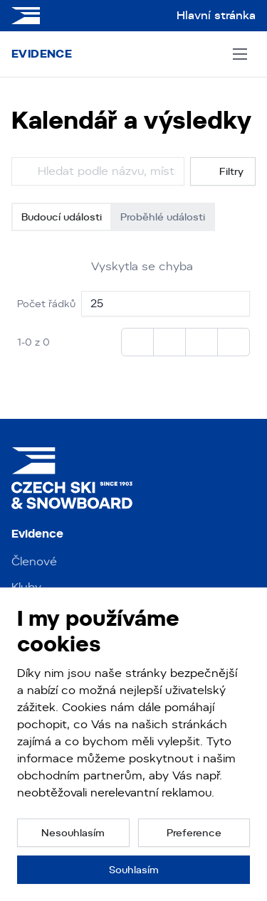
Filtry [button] (223, 172)
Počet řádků (46, 303)
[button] (73, 833)
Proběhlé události (162, 217)
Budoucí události (61, 217)
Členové (34, 561)
